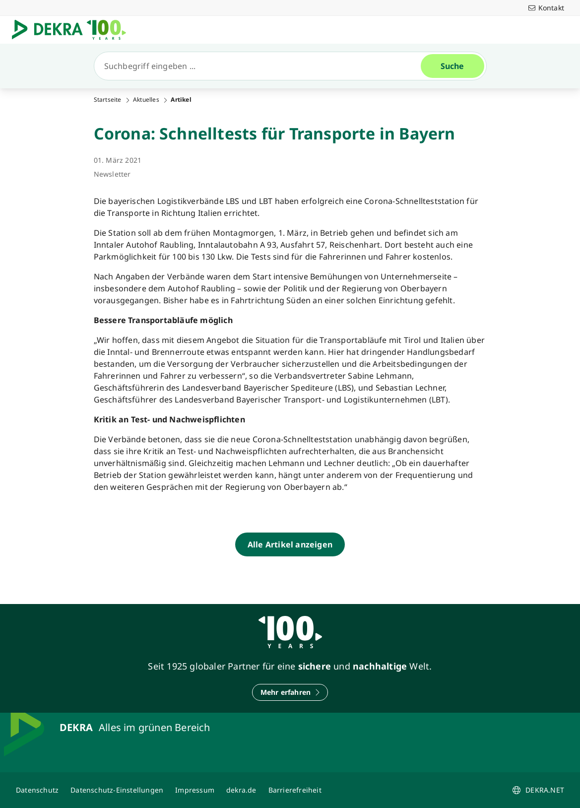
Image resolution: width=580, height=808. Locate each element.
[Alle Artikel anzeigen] (290, 544)
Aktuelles (146, 100)
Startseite (108, 100)
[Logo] (73, 30)
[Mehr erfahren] (290, 692)
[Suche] (261, 66)
